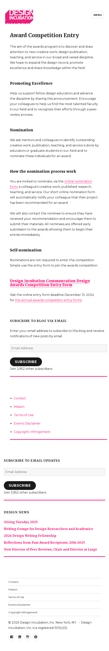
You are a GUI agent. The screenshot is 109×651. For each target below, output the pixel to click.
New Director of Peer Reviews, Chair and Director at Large (50, 549)
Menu (98, 14)
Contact (20, 398)
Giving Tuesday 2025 (21, 522)
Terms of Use (24, 415)
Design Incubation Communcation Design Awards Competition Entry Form (50, 283)
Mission (19, 407)
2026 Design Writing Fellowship (30, 536)
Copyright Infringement (32, 432)
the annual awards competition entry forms (48, 300)
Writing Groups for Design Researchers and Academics (48, 529)
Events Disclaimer (27, 423)
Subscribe (26, 362)
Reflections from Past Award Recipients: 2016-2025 (44, 542)
